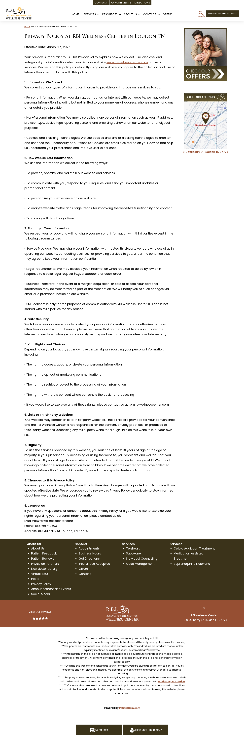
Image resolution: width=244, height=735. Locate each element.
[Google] (204, 607)
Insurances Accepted (94, 564)
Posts (35, 579)
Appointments (89, 548)
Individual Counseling (141, 558)
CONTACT (149, 14)
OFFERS (168, 14)
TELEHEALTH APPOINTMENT (222, 13)
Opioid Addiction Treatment (194, 548)
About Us (130, 14)
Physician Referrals (45, 564)
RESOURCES (109, 14)
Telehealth (133, 548)
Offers (83, 569)
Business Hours (90, 553)
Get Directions (89, 558)
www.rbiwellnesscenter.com (127, 62)
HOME (75, 14)
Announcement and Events (51, 589)
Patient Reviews (42, 558)
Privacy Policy (41, 584)
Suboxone (133, 553)
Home (27, 26)
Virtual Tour (39, 574)
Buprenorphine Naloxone (192, 564)
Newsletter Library (44, 569)
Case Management (140, 564)
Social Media (40, 594)
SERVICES (90, 14)
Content (85, 574)
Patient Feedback (44, 553)
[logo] (22, 15)
